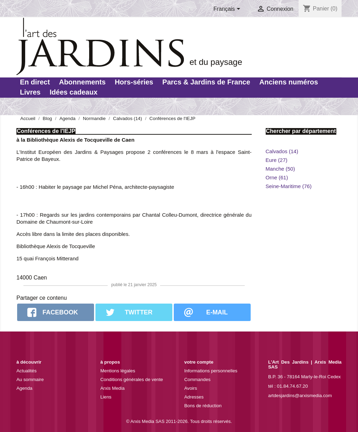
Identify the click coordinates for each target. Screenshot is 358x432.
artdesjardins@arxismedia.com (300, 395)
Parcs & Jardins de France (206, 82)
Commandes (197, 379)
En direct (35, 82)
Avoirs (190, 388)
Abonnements (82, 82)
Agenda (24, 388)
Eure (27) (277, 160)
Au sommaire (30, 379)
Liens (106, 397)
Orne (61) (277, 177)
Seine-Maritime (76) (289, 186)
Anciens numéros (288, 82)
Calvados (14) (282, 151)
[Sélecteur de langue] (228, 9)
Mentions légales (117, 370)
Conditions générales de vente (131, 379)
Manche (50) (280, 169)
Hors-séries (134, 82)
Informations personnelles (210, 370)
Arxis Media (112, 388)
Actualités (26, 370)
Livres (30, 92)
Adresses (193, 397)
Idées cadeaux (74, 92)
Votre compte (198, 362)
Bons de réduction (203, 405)
